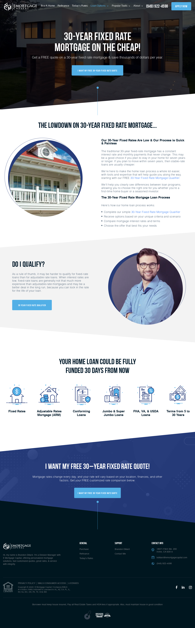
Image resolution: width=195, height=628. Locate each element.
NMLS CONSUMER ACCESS (52, 583)
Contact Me (120, 554)
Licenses (73, 583)
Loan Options (98, 6)
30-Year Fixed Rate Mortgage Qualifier (155, 212)
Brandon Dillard (122, 549)
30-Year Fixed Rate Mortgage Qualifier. (155, 178)
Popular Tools (120, 6)
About (137, 6)
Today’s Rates (80, 6)
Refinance (63, 6)
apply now (181, 6)
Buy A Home (48, 6)
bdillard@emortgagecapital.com (172, 558)
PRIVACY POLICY (26, 583)
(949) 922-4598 (157, 6)
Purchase (84, 549)
